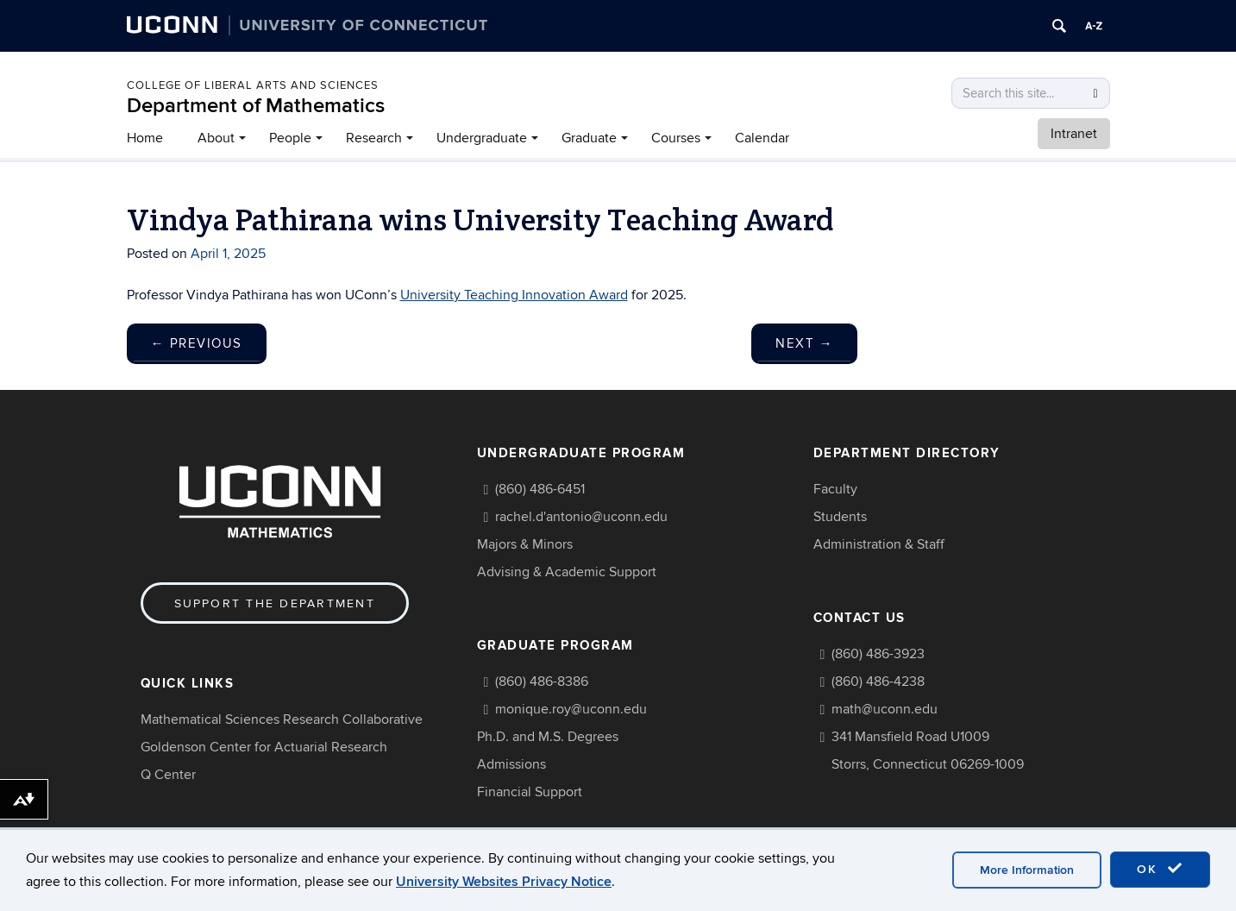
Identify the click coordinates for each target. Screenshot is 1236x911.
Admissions (511, 764)
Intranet (1074, 133)
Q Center (168, 774)
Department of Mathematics (256, 105)
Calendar (762, 138)
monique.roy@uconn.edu (571, 709)
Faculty (835, 489)
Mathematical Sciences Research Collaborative (282, 719)
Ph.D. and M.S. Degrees (547, 736)
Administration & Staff (878, 544)
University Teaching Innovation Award (514, 295)
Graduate (589, 138)
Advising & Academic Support (566, 572)
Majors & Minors (525, 544)
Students (840, 516)
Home (145, 138)
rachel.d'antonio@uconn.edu (581, 516)
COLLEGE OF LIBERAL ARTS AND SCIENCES (253, 85)
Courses (675, 138)
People (290, 138)
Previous (196, 343)
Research (374, 138)
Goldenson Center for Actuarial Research (264, 747)
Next (804, 343)
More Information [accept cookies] (1027, 870)
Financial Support (529, 792)
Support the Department (274, 603)
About (216, 138)
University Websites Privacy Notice (504, 881)
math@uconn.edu (884, 709)
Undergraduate (481, 138)
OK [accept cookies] (1160, 868)
